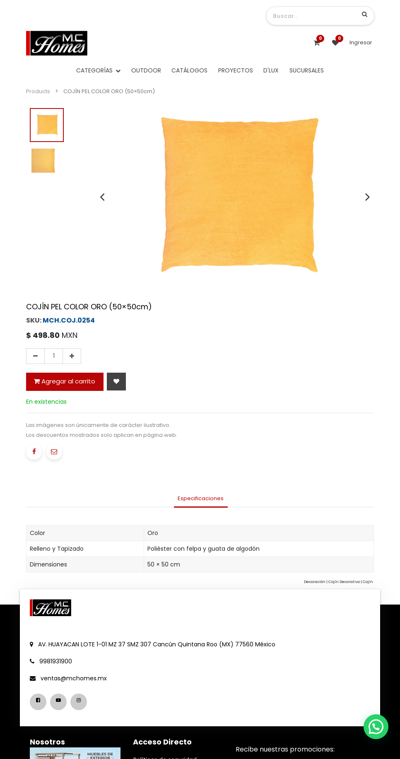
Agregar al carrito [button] (64, 381)
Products (38, 91)
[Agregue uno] (72, 356)
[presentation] (102, 196)
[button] (116, 381)
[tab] (201, 499)
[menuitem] (146, 70)
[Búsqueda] (364, 14)
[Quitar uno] (35, 356)
